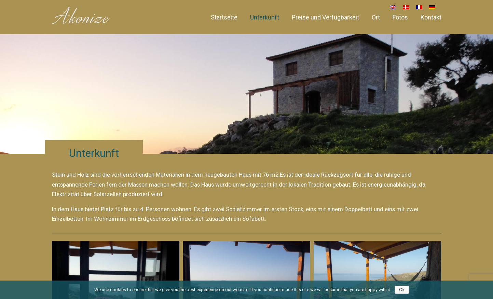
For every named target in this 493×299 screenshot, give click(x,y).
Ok (401, 289)
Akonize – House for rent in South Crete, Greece (81, 15)
